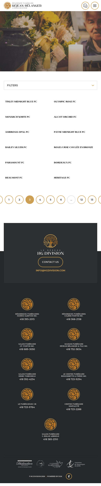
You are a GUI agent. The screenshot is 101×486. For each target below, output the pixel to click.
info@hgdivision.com (50, 270)
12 (81, 199)
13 (92, 199)
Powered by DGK (54, 476)
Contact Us (50, 262)
